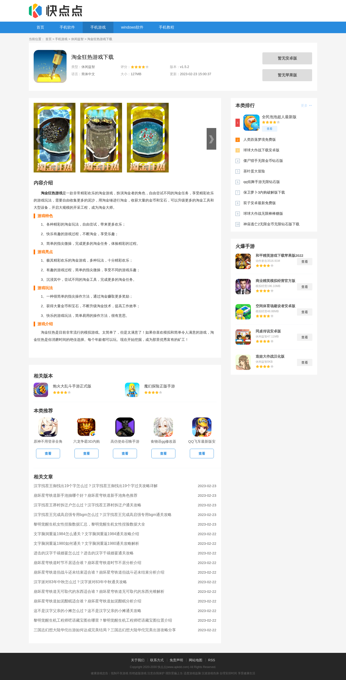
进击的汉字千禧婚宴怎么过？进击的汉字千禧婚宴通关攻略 (84, 553)
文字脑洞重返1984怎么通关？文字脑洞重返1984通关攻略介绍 (86, 534)
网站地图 (195, 660)
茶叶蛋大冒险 (254, 171)
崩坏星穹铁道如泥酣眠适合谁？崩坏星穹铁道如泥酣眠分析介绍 (87, 601)
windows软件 (132, 27)
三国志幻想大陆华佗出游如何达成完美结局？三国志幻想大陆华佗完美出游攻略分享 (105, 630)
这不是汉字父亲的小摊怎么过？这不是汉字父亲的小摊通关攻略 (87, 611)
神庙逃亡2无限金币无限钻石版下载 (271, 224)
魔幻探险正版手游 (159, 386)
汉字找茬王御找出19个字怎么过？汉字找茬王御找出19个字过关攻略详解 (96, 486)
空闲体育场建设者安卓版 (275, 306)
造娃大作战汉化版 (270, 356)
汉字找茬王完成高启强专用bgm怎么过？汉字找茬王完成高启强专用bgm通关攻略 (103, 515)
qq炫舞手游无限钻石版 (261, 182)
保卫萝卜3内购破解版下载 (264, 192)
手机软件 (67, 27)
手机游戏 (98, 27)
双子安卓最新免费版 (259, 203)
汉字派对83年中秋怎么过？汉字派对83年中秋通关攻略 (80, 582)
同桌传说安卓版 (268, 331)
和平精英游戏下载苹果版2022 (279, 255)
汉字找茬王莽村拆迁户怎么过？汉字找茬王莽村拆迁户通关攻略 (87, 505)
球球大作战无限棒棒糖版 (263, 213)
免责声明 (176, 660)
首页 (40, 27)
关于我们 (137, 660)
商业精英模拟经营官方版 (275, 281)
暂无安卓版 (287, 58)
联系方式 (157, 660)
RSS (211, 660)
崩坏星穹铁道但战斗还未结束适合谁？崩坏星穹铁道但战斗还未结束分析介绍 (99, 572)
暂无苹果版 (287, 75)
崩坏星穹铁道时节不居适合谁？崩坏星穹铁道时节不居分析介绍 (87, 563)
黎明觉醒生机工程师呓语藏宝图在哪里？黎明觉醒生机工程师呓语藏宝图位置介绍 (103, 620)
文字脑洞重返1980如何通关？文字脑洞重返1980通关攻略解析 (86, 543)
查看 (269, 128)
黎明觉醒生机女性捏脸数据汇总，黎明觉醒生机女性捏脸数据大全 (89, 524)
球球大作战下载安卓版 (261, 150)
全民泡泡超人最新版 (279, 117)
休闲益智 (77, 39)
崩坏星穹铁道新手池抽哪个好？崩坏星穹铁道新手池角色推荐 (85, 495)
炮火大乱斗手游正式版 (72, 386)
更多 (306, 105)
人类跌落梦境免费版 (259, 139)
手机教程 (166, 27)
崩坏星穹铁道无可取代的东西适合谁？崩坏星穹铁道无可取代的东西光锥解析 (99, 591)
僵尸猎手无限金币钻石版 (263, 161)
